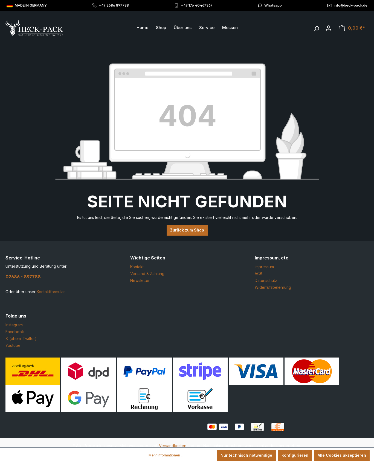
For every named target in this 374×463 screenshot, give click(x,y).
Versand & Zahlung (147, 273)
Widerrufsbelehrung (273, 287)
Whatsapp (270, 5)
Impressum (264, 266)
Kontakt (137, 266)
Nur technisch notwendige (246, 455)
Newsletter (140, 280)
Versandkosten (172, 445)
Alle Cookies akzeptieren (342, 455)
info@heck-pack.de (347, 5)
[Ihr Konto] (328, 28)
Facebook (14, 331)
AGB (258, 273)
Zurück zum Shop (187, 230)
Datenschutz (266, 280)
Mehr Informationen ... (166, 455)
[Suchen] (316, 27)
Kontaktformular (51, 291)
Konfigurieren (295, 455)
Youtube (13, 345)
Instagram (14, 324)
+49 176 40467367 (193, 5)
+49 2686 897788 (110, 5)
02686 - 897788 (23, 276)
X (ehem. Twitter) (21, 338)
